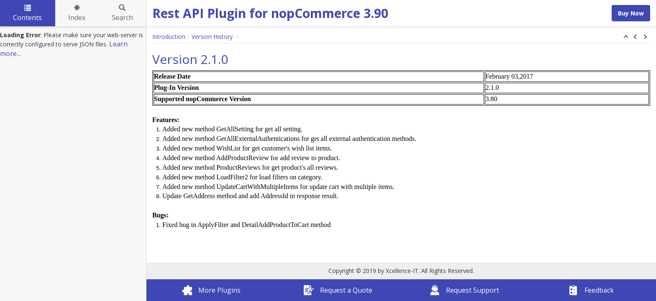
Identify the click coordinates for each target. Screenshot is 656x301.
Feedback (591, 290)
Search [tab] (122, 13)
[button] (626, 37)
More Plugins (211, 290)
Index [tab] (76, 13)
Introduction (168, 37)
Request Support (464, 290)
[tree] (73, 45)
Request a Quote (338, 290)
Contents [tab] (27, 13)
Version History (213, 37)
